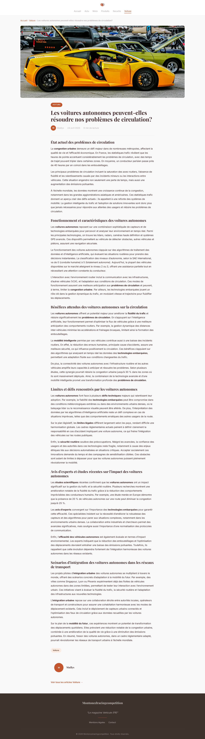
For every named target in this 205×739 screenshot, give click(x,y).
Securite (117, 11)
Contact (112, 722)
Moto (95, 11)
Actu (87, 11)
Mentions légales (97, 722)
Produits (105, 11)
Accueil (77, 11)
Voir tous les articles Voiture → (67, 682)
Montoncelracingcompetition (102, 703)
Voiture (127, 11)
